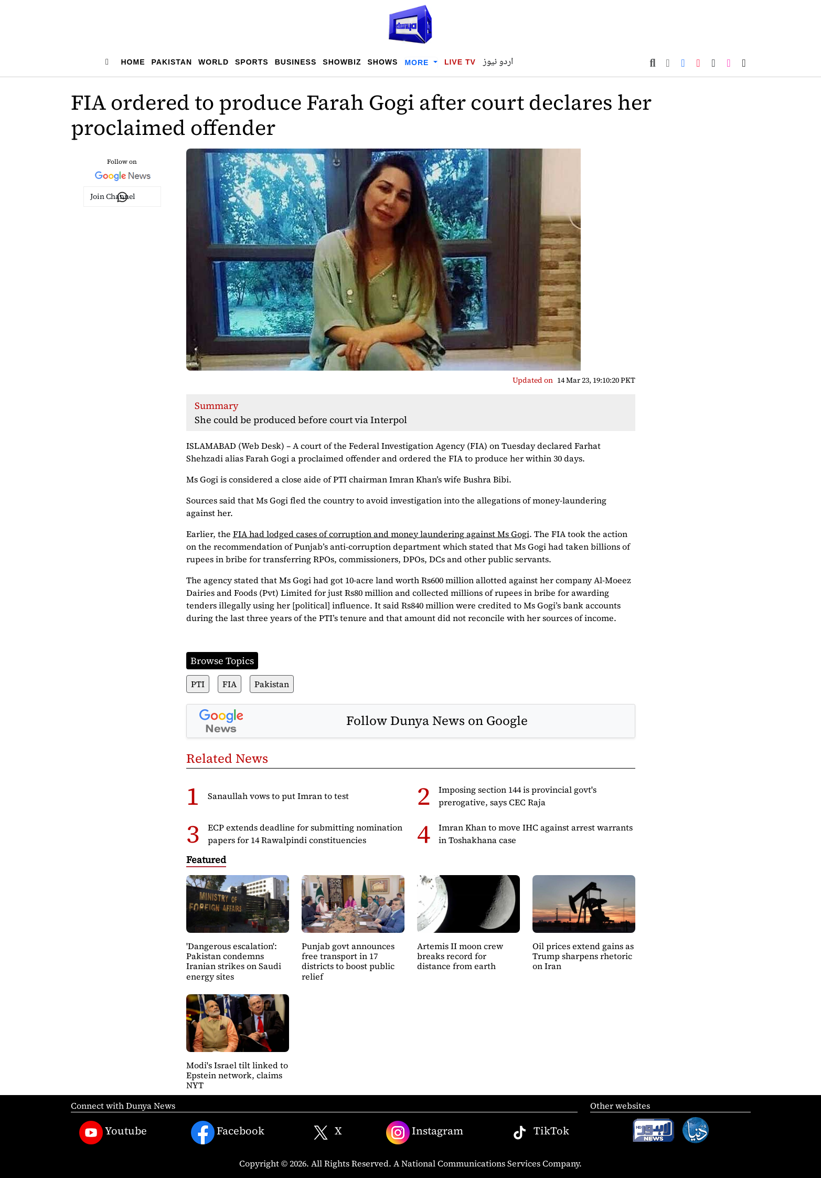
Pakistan (172, 62)
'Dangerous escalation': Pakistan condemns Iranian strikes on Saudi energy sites (233, 961)
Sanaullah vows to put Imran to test (278, 796)
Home (133, 62)
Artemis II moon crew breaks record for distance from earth (460, 956)
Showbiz (342, 62)
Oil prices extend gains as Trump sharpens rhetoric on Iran (583, 956)
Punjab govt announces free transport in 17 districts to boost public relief (348, 961)
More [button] (417, 62)
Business (296, 62)
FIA (229, 684)
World (213, 62)
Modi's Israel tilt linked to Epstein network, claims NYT (237, 1075)
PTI (198, 684)
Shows (382, 62)
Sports (252, 62)
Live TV (460, 62)
